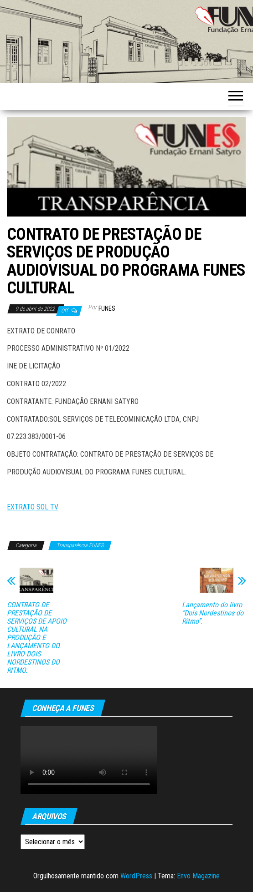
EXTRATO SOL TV (32, 507)
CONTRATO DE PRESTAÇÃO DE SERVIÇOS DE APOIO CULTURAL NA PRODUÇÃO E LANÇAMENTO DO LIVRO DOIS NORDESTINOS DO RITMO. (37, 638)
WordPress (136, 876)
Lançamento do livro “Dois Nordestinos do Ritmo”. (212, 613)
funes (106, 308)
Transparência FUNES (80, 545)
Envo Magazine (198, 876)
